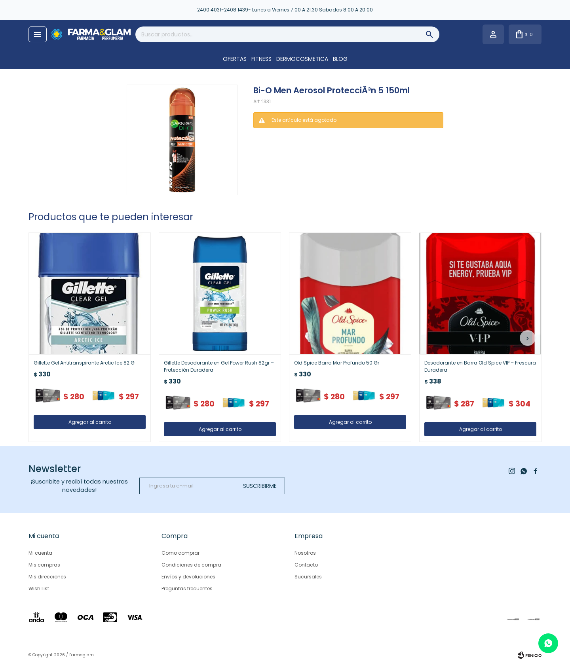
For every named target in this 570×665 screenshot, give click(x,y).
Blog (340, 59)
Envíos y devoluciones (188, 576)
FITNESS (261, 59)
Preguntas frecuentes (187, 588)
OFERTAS (235, 59)
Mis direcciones (47, 576)
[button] (528, 338)
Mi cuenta (40, 553)
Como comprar (181, 553)
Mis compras (44, 564)
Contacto (306, 564)
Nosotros (305, 553)
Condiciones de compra (191, 564)
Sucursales (308, 576)
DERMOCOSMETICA (302, 59)
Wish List (38, 588)
